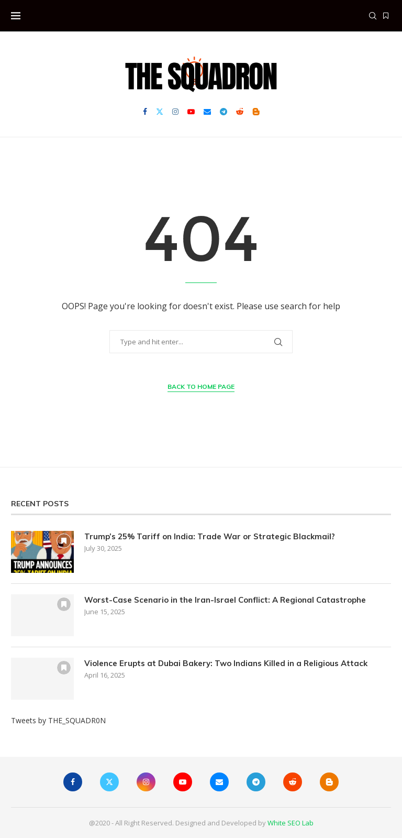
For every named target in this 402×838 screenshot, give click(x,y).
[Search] (372, 16)
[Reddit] (239, 111)
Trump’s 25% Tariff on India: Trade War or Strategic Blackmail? (209, 536)
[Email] (207, 111)
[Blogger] (256, 111)
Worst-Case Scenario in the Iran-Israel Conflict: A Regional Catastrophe (225, 600)
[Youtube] (191, 111)
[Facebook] (145, 111)
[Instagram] (175, 111)
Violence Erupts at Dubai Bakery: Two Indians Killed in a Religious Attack (225, 663)
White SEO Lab (290, 823)
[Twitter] (159, 111)
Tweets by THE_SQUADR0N (58, 720)
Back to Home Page (201, 386)
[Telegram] (223, 111)
